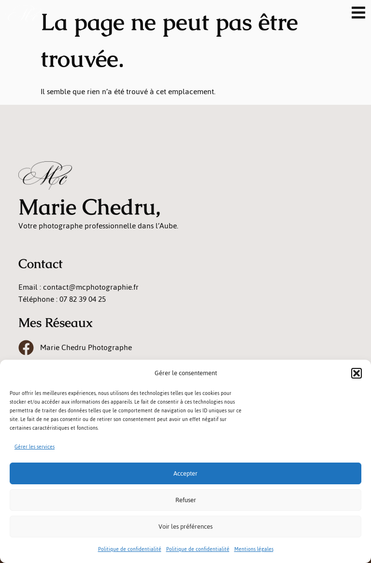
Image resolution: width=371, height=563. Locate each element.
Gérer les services (34, 447)
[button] (356, 373)
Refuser (185, 500)
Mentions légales (253, 549)
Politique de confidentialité (129, 549)
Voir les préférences (185, 527)
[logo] (23, 15)
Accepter (185, 473)
